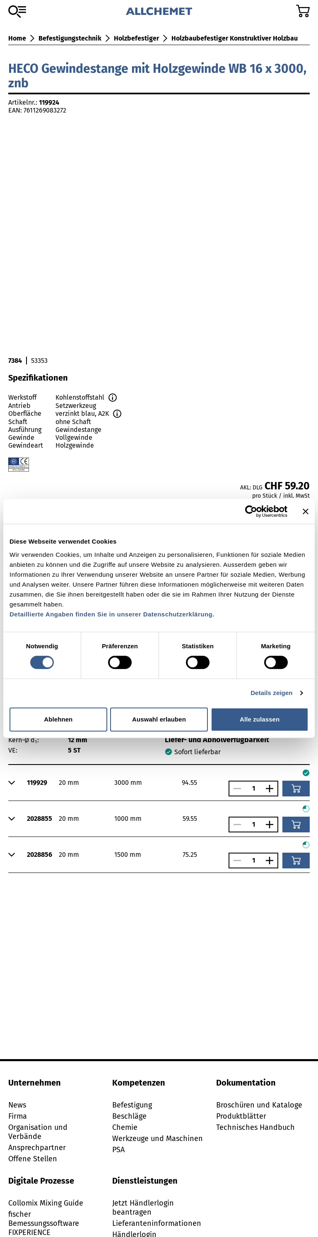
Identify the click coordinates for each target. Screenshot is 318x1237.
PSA (118, 1149)
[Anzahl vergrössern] (271, 789)
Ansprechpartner (37, 1147)
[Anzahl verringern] (235, 789)
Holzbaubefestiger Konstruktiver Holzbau (234, 38)
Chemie (124, 1127)
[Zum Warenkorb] (303, 11)
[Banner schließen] (305, 511)
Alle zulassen (259, 719)
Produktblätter (241, 1116)
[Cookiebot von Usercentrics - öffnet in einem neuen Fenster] (251, 511)
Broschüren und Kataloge (259, 1105)
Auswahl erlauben (159, 719)
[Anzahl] (253, 788)
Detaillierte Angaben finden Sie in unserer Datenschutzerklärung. (112, 614)
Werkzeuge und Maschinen (157, 1138)
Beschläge (129, 1116)
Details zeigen (271, 692)
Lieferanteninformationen (156, 1223)
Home (17, 38)
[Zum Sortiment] (17, 11)
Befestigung (132, 1105)
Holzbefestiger (136, 38)
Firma (17, 1116)
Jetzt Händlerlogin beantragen (143, 1208)
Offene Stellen (32, 1158)
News (17, 1105)
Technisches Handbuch (255, 1127)
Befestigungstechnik (70, 38)
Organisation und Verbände (37, 1132)
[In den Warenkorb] (296, 788)
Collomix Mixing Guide (45, 1203)
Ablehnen (58, 719)
